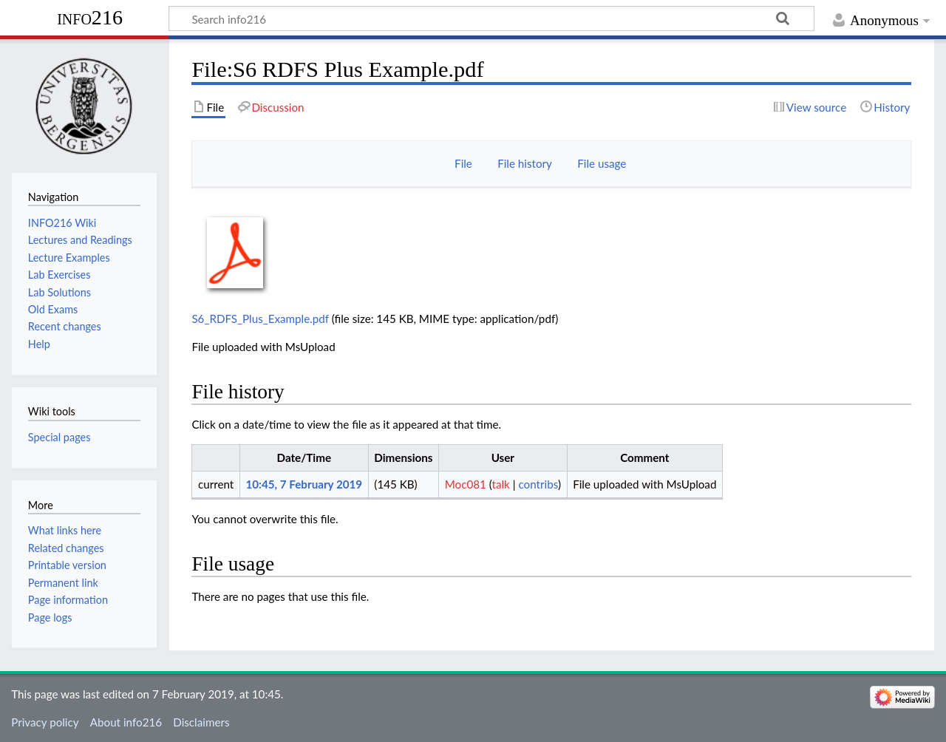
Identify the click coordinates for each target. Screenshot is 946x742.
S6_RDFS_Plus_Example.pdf (259, 318)
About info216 (126, 722)
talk (501, 484)
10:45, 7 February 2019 (303, 484)
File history (524, 163)
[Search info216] (491, 18)
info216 (90, 17)
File (463, 163)
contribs (537, 484)
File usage (601, 163)
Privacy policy (44, 722)
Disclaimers (201, 722)
